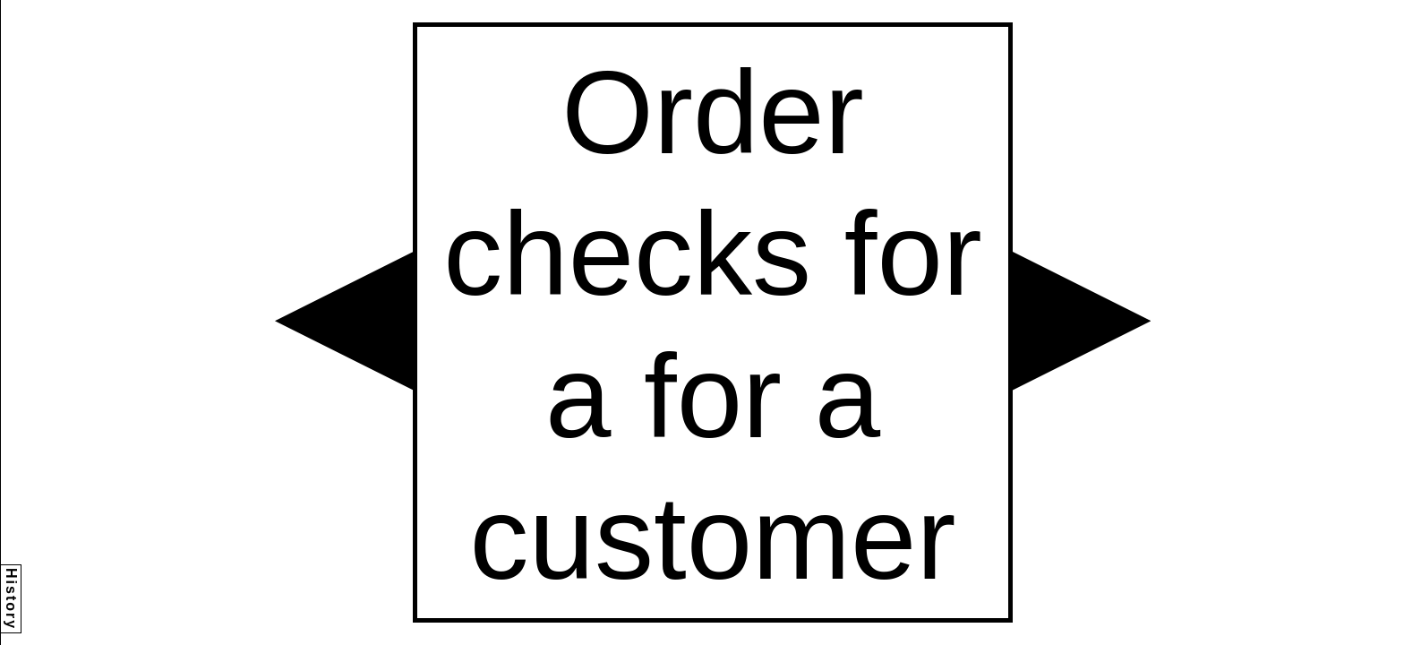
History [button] (11, 599)
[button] (344, 321)
